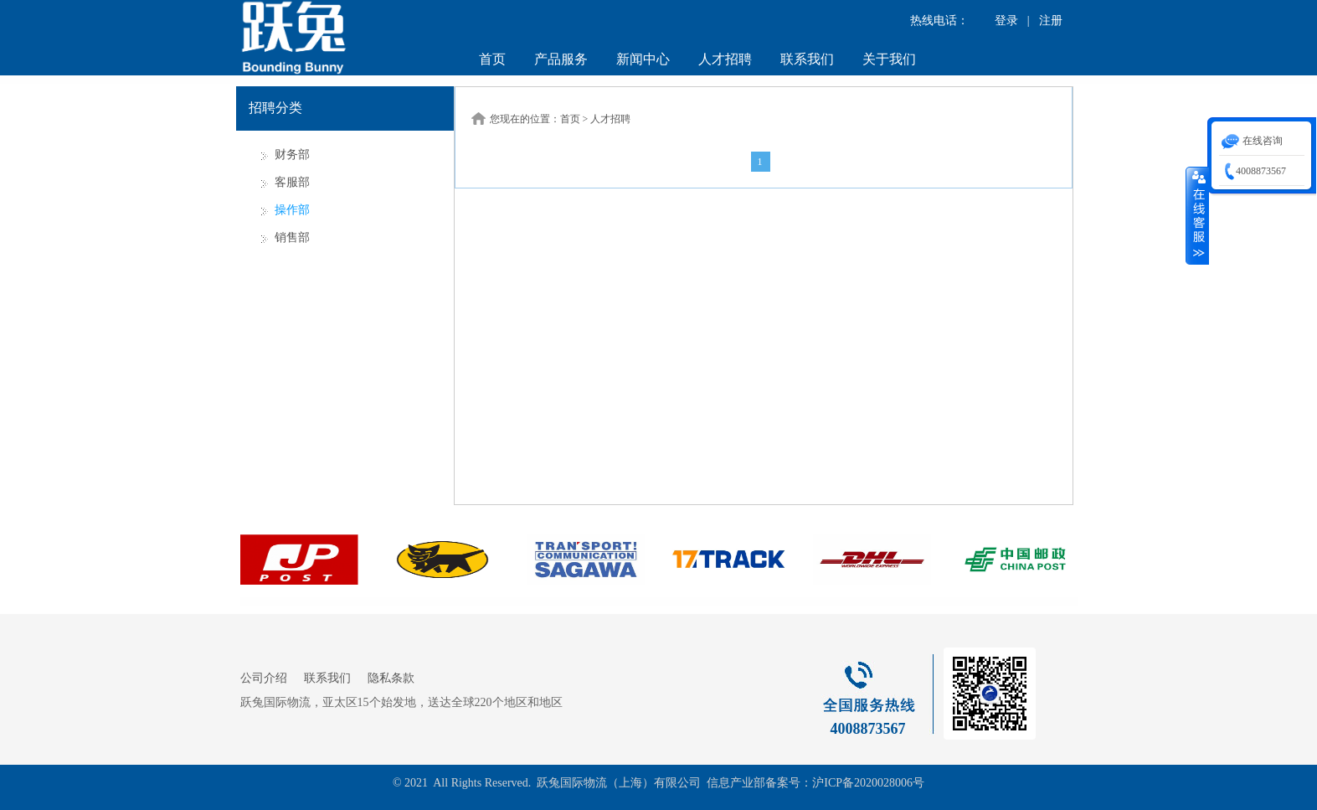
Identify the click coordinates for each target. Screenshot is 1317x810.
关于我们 (889, 59)
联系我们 (807, 59)
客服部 (292, 182)
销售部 (292, 237)
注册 (1050, 20)
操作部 (292, 210)
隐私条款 (391, 678)
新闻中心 (643, 59)
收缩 (1197, 215)
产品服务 (561, 59)
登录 (1006, 20)
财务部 (292, 154)
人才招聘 (725, 59)
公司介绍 (263, 678)
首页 (492, 59)
